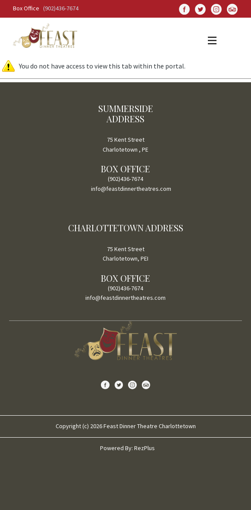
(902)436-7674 (60, 8)
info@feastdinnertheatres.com (131, 189)
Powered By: (117, 448)
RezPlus (144, 448)
